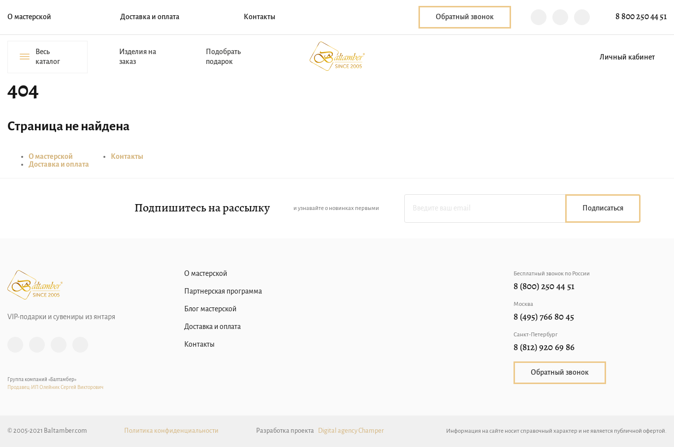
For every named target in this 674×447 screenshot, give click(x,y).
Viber (538, 17)
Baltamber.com (337, 56)
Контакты (259, 17)
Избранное (558, 57)
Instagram (15, 345)
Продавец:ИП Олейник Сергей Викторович (55, 387)
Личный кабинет (627, 57)
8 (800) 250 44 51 (544, 287)
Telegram (560, 17)
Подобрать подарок (223, 57)
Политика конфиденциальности (171, 431)
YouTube (80, 345)
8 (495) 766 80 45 (544, 317)
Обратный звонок (465, 17)
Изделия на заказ (137, 57)
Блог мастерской (210, 309)
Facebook (37, 345)
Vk (58, 345)
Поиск (524, 57)
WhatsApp (582, 17)
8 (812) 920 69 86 (544, 348)
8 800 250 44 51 (641, 17)
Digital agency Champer (351, 431)
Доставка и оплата (149, 17)
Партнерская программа (223, 292)
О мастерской (29, 17)
